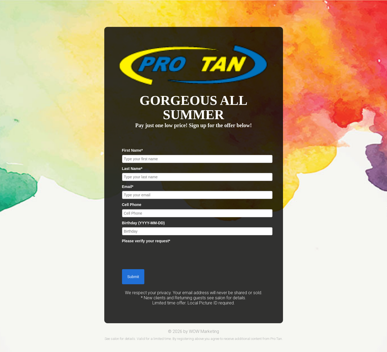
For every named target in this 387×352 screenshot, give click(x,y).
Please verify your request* (146, 241)
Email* (128, 186)
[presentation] (163, 256)
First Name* (132, 150)
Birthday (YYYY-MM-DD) (143, 223)
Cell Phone (131, 204)
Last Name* (132, 168)
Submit (133, 277)
